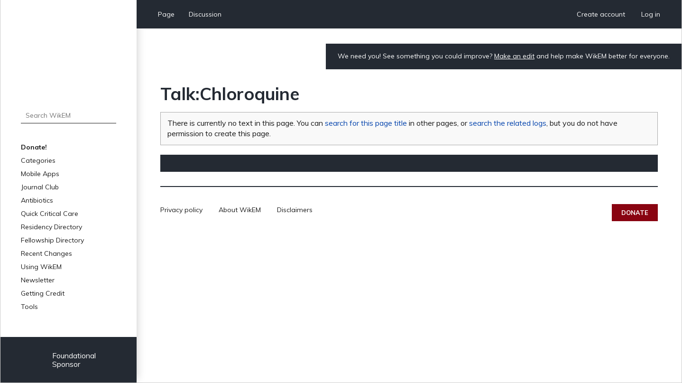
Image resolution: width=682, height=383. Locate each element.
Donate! (34, 147)
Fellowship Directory (52, 240)
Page (166, 14)
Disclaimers (295, 210)
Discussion (205, 14)
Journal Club (40, 187)
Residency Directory (51, 227)
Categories (38, 160)
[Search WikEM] (68, 115)
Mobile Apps (40, 173)
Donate (634, 212)
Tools (29, 306)
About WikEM (240, 210)
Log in (650, 14)
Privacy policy (181, 210)
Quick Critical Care (49, 213)
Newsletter (38, 280)
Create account (601, 14)
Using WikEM (41, 266)
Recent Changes (46, 253)
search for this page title (366, 123)
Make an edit (514, 56)
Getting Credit (43, 293)
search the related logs (507, 123)
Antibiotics (37, 200)
